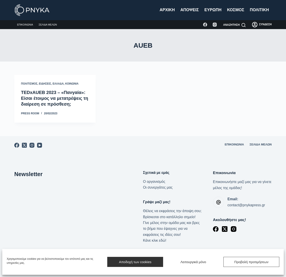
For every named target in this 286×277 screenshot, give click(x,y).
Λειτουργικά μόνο (193, 262)
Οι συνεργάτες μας (157, 187)
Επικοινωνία (25, 24)
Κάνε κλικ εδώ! (154, 240)
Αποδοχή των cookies (135, 262)
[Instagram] (215, 25)
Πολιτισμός (29, 83)
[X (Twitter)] (24, 145)
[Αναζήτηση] (234, 25)
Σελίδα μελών (48, 24)
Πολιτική (259, 10)
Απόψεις (189, 10)
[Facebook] (205, 25)
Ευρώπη (212, 10)
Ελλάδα (58, 83)
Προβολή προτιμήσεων (251, 262)
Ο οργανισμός (154, 181)
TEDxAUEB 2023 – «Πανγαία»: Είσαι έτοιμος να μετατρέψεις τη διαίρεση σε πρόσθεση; (54, 98)
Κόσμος (235, 10)
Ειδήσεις (45, 83)
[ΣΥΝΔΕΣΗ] (262, 24)
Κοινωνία (72, 83)
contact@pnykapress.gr (246, 205)
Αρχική (167, 10)
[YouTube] (39, 145)
